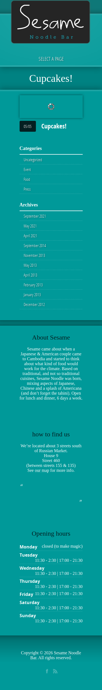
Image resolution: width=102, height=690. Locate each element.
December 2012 (34, 304)
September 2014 (35, 245)
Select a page (51, 58)
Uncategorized (33, 159)
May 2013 (30, 265)
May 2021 (30, 226)
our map (42, 470)
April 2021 (30, 235)
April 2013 (30, 275)
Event (27, 169)
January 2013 (32, 294)
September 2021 (35, 216)
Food (27, 179)
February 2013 (33, 284)
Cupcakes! (54, 126)
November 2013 (34, 255)
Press (27, 189)
